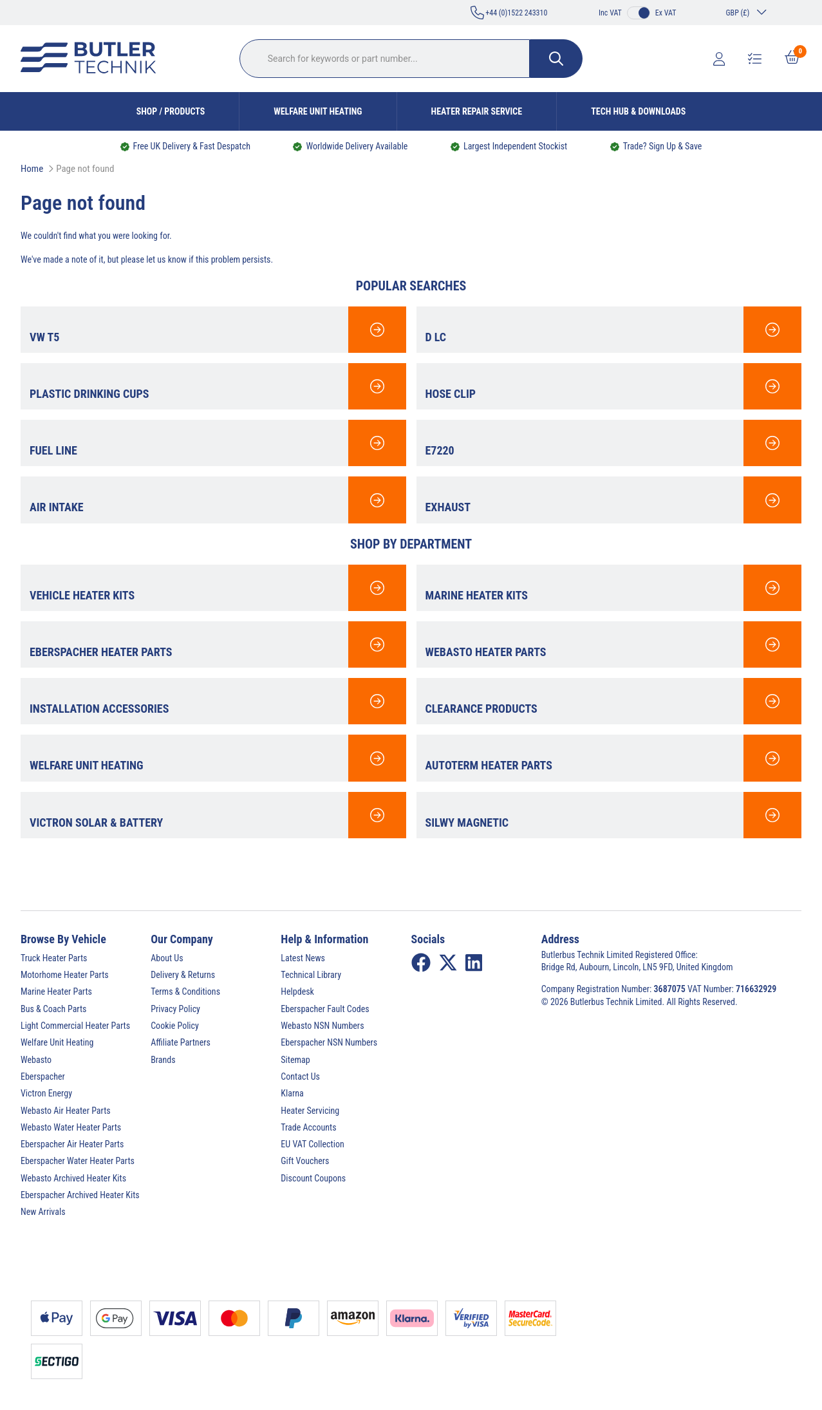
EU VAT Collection (312, 1144)
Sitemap (295, 1060)
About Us (167, 958)
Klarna (292, 1093)
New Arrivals (43, 1212)
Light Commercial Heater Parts (75, 1025)
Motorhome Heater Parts (65, 975)
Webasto (36, 1060)
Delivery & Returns (183, 975)
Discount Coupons (313, 1178)
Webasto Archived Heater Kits (73, 1178)
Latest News (303, 958)
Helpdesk (297, 991)
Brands (163, 1060)
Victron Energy (46, 1093)
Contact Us (300, 1076)
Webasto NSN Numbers (322, 1025)
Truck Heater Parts (54, 958)
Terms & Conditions (185, 991)
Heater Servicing (310, 1110)
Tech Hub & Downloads (638, 111)
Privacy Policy (175, 1009)
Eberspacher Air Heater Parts (72, 1144)
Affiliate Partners (180, 1042)
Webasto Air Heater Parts (66, 1110)
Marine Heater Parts (56, 991)
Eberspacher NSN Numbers (329, 1042)
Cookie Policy (175, 1025)
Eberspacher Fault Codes (325, 1009)
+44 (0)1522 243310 (509, 12)
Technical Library (311, 975)
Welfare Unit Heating (318, 111)
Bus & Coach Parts (53, 1009)
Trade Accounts (308, 1127)
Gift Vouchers (305, 1161)
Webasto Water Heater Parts (71, 1127)
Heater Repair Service (477, 111)
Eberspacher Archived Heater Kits (80, 1195)
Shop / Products (170, 111)
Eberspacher (43, 1076)
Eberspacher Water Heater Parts (78, 1161)
